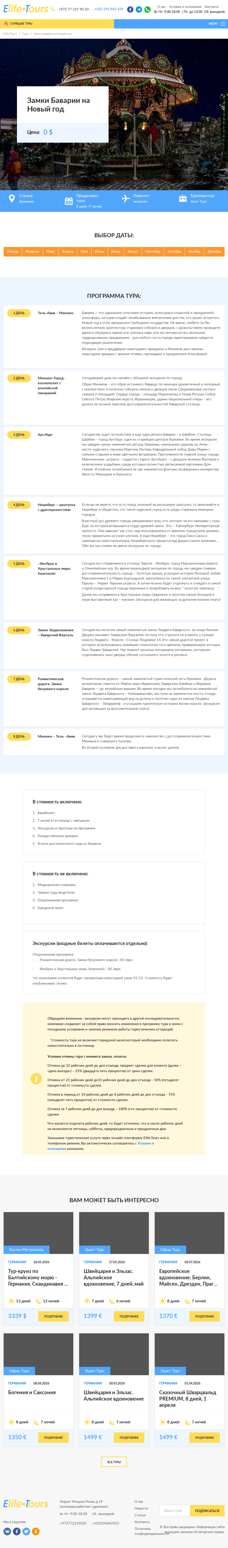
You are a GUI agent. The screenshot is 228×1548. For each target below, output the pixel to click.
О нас (161, 7)
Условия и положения (185, 7)
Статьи (140, 1515)
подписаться (207, 1511)
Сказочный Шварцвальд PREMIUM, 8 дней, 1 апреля (187, 1399)
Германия (17, 1262)
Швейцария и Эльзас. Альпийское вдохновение (114, 1395)
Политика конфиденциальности (144, 1531)
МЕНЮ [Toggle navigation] (217, 24)
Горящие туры (17, 23)
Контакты (212, 7)
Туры (25, 34)
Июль (115, 251)
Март (50, 251)
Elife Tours (10, 34)
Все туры (114, 1462)
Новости (141, 1508)
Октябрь (174, 251)
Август (133, 251)
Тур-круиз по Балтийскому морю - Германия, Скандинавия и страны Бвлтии (37, 1278)
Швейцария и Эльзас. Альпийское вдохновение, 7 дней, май (114, 1278)
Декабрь (214, 251)
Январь (12, 251)
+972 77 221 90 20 (74, 9)
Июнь (99, 251)
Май (84, 251)
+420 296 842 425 (109, 9)
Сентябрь (152, 251)
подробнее (53, 1316)
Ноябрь (194, 251)
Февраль (32, 251)
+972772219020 (73, 1523)
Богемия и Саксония (32, 1392)
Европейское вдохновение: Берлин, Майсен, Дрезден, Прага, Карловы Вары (188, 1278)
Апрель (68, 251)
